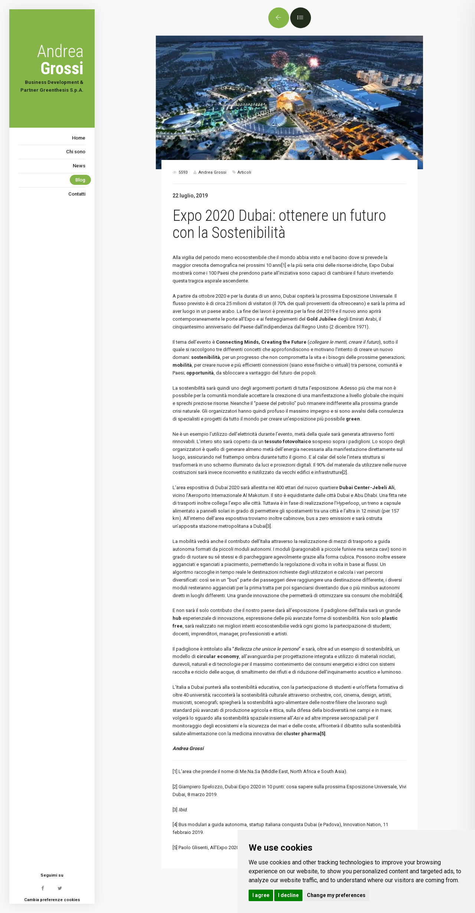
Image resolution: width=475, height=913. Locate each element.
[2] (344, 472)
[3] (268, 526)
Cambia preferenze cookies (52, 899)
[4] (399, 595)
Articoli (244, 172)
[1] (283, 265)
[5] (175, 847)
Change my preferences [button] (336, 895)
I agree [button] (260, 895)
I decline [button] (288, 895)
